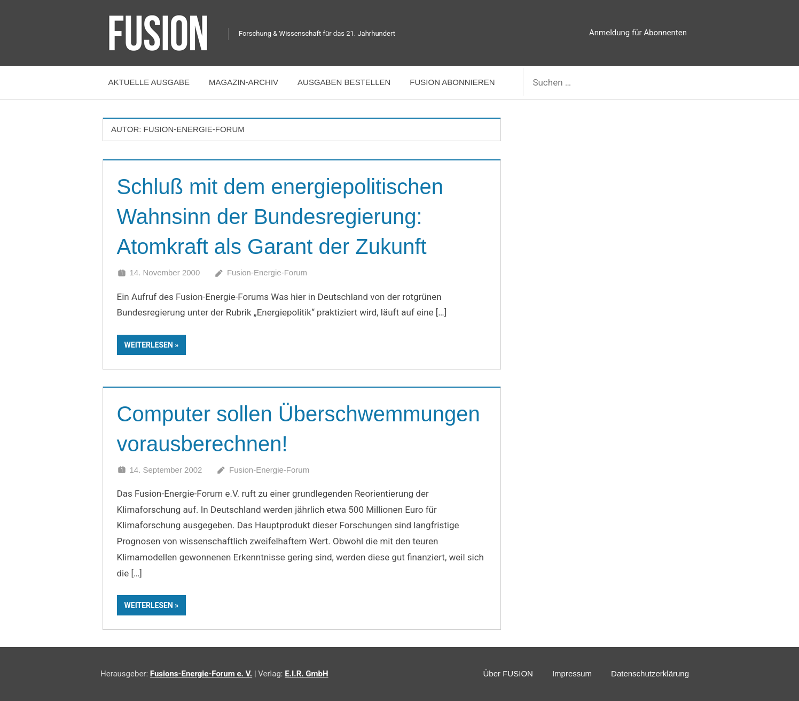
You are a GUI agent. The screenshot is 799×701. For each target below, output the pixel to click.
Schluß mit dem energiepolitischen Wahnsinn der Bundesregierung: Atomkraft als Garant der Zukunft (280, 216)
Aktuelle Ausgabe (149, 82)
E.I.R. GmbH (306, 674)
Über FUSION (508, 673)
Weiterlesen (148, 345)
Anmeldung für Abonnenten (638, 32)
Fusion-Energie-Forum (267, 272)
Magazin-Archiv (243, 82)
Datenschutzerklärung (650, 673)
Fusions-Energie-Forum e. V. (201, 674)
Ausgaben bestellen (343, 82)
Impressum (572, 673)
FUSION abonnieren (452, 82)
